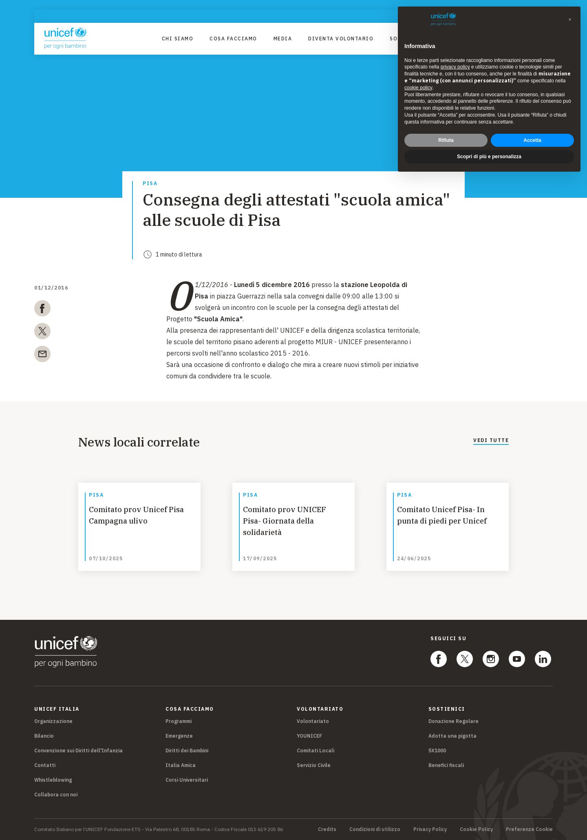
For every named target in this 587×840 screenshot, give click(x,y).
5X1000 (437, 750)
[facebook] (42, 310)
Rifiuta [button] (445, 140)
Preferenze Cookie (529, 829)
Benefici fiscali (446, 765)
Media (283, 38)
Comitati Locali (315, 750)
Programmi (179, 721)
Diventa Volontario (340, 38)
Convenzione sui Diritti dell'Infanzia (78, 750)
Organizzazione (53, 721)
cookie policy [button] (418, 88)
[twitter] (42, 333)
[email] (42, 355)
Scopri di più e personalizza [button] (489, 156)
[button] (569, 19)
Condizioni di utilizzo (374, 829)
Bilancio (44, 736)
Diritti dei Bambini (187, 750)
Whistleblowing (53, 780)
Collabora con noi (55, 794)
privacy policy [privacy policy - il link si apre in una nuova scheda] (455, 67)
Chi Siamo (178, 38)
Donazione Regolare (453, 721)
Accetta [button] (532, 140)
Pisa (150, 183)
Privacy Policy (430, 829)
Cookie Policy (476, 829)
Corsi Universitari (187, 780)
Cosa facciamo (233, 38)
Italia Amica (181, 765)
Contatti (44, 765)
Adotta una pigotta (452, 736)
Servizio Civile (314, 765)
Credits (327, 829)
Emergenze (179, 736)
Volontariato (313, 721)
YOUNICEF (309, 736)
